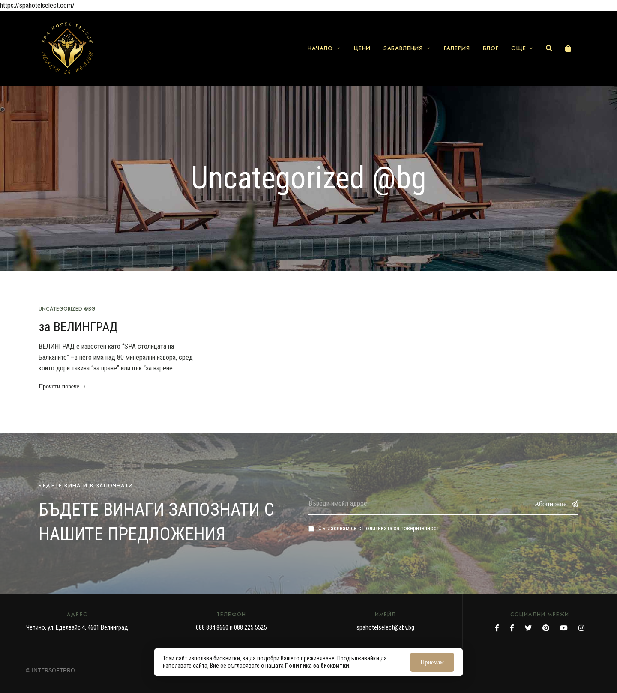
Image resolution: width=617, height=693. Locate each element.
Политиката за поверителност (400, 528)
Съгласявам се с (373, 528)
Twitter (528, 627)
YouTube (564, 627)
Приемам (432, 662)
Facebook (497, 627)
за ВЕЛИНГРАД (78, 326)
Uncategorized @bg (67, 309)
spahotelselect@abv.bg (385, 627)
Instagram (581, 627)
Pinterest (545, 627)
